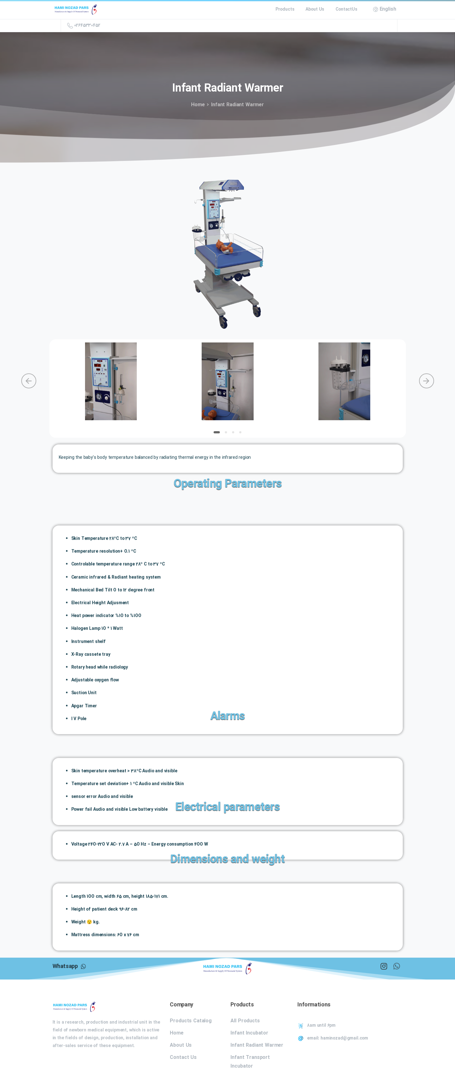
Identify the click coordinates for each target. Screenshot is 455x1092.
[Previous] (28, 380)
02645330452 (83, 26)
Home (197, 105)
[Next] (426, 380)
